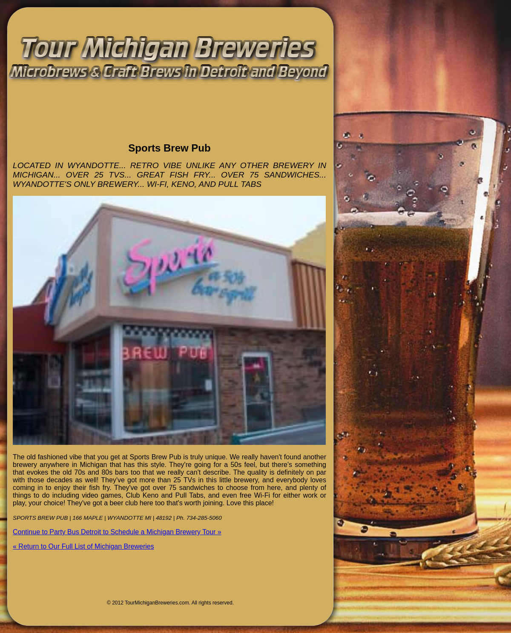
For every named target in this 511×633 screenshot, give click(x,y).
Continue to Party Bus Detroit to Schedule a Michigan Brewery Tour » (117, 532)
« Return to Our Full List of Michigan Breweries (83, 546)
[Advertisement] (112, 121)
